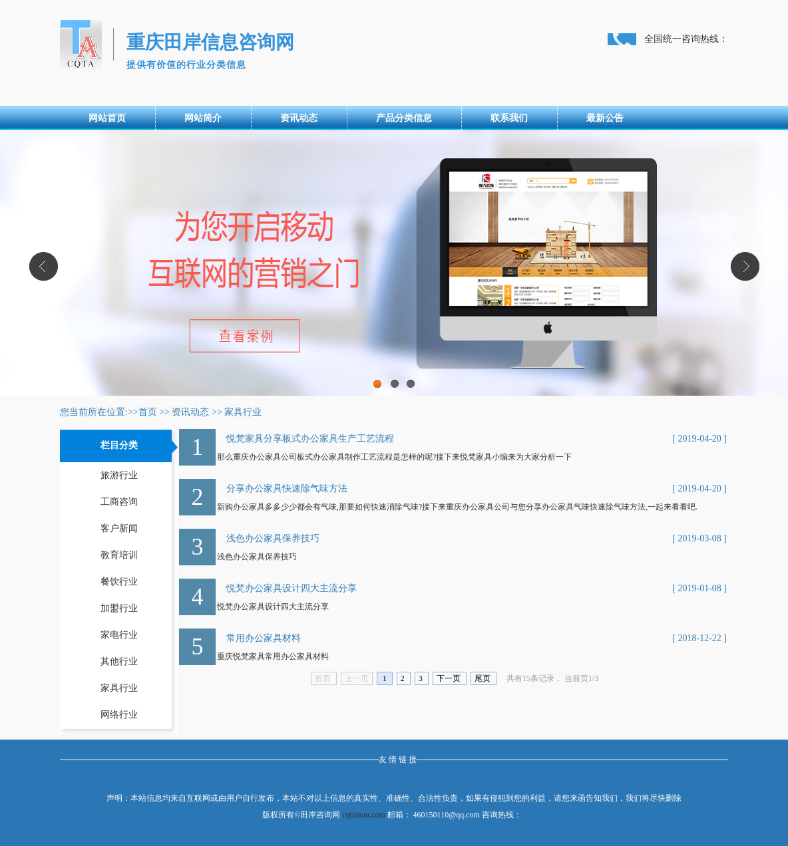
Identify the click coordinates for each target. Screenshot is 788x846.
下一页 (450, 678)
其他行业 (119, 661)
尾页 (483, 678)
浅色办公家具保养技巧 (272, 538)
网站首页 (107, 118)
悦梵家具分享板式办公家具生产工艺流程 (310, 439)
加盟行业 (119, 608)
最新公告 (605, 118)
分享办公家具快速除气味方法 (286, 489)
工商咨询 (119, 502)
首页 (147, 412)
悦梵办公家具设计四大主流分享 (291, 588)
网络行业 (119, 715)
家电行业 (119, 635)
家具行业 (243, 412)
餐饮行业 (119, 582)
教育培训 (119, 555)
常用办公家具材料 (263, 638)
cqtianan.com (363, 814)
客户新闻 (119, 528)
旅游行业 (119, 475)
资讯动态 (298, 118)
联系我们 (509, 118)
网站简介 (203, 118)
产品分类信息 (404, 118)
